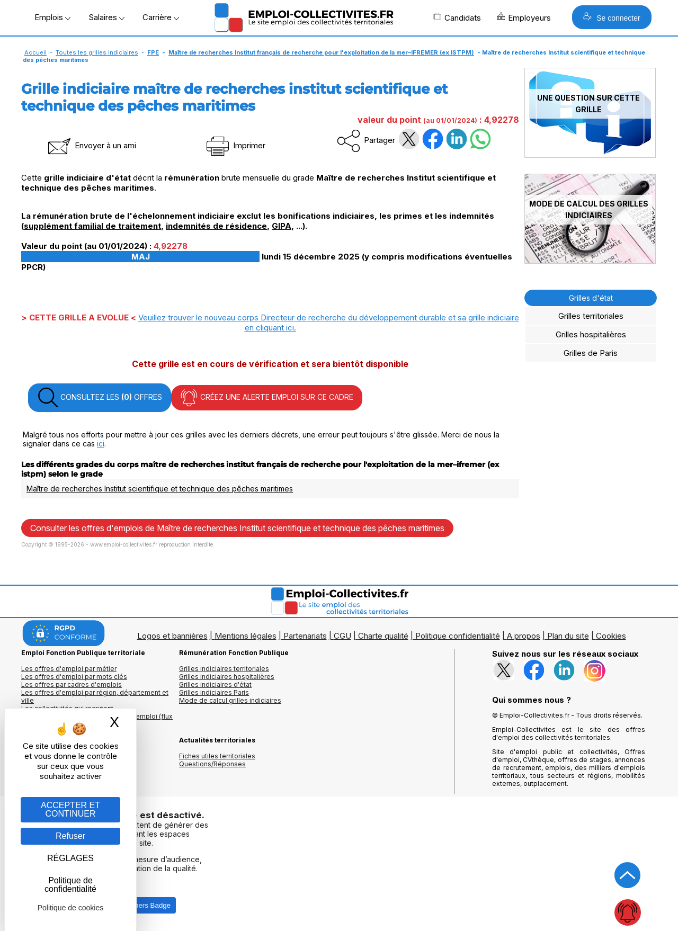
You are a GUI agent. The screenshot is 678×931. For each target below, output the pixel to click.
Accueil (35, 52)
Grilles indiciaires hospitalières (226, 677)
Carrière (160, 17)
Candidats (457, 17)
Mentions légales (245, 636)
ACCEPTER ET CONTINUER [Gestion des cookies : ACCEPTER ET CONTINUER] (70, 809)
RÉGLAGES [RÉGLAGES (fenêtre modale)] (70, 858)
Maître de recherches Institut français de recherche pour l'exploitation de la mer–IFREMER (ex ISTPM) (321, 52)
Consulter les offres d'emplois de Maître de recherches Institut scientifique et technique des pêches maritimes (237, 528)
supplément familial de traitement (92, 226)
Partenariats (305, 636)
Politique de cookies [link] (71, 907)
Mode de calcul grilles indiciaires (230, 700)
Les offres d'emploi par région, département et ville (94, 696)
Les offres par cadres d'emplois (71, 684)
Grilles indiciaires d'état (215, 684)
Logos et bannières (172, 636)
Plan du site (568, 636)
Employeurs (524, 17)
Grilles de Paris (591, 353)
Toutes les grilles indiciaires (97, 52)
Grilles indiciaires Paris (214, 692)
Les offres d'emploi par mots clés (74, 677)
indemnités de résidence (216, 226)
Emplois (52, 17)
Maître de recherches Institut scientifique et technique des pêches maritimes (159, 488)
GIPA (281, 226)
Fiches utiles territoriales (217, 756)
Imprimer (234, 145)
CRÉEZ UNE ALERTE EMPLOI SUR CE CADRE (266, 398)
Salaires (106, 17)
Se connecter (611, 17)
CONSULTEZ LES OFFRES (99, 397)
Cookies (611, 636)
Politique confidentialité (457, 636)
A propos (523, 636)
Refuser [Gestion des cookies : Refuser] (70, 835)
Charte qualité (383, 636)
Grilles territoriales (590, 316)
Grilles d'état (591, 297)
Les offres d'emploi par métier (69, 669)
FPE (153, 52)
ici (100, 443)
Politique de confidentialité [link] (70, 884)
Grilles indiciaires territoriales (224, 669)
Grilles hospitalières (591, 334)
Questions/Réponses (212, 764)
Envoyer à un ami (91, 145)
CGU (342, 636)
